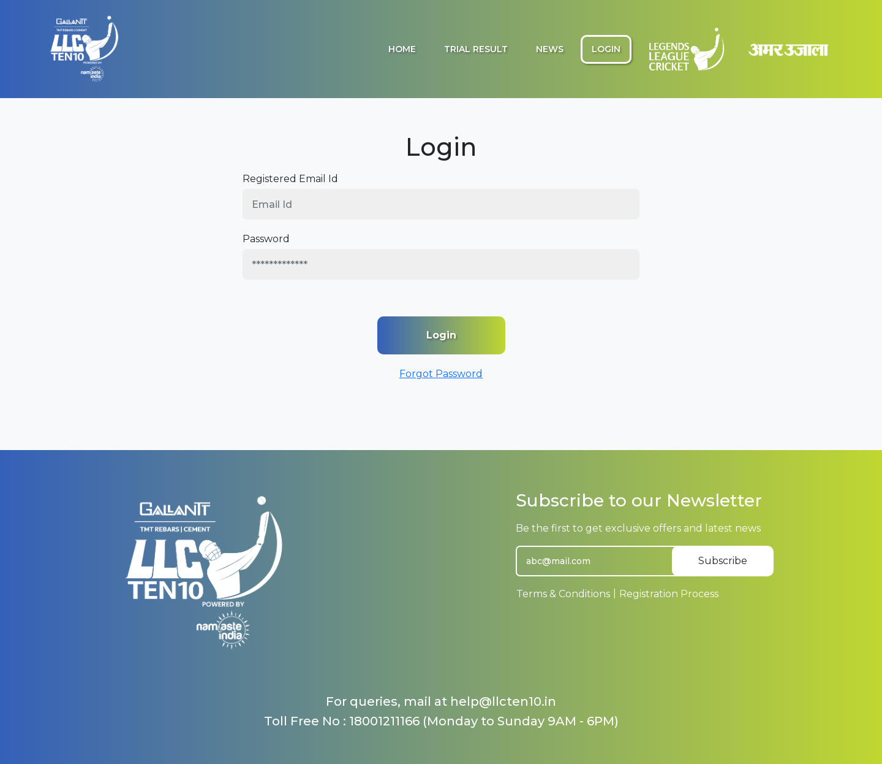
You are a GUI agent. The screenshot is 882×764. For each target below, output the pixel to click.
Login (606, 49)
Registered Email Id (290, 179)
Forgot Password (441, 374)
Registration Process (668, 594)
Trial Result (476, 49)
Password (266, 239)
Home (402, 49)
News (550, 49)
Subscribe (722, 561)
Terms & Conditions (563, 594)
